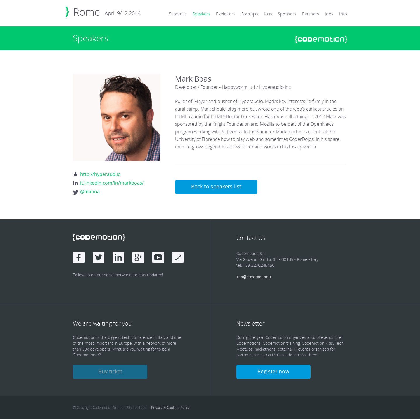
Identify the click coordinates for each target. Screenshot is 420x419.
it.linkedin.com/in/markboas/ (112, 183)
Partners (310, 14)
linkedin (118, 257)
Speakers (201, 14)
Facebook (79, 257)
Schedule (178, 14)
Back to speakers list (216, 186)
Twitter (98, 257)
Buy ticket (110, 371)
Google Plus (138, 257)
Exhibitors (225, 14)
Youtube (158, 257)
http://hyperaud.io (100, 174)
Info (343, 14)
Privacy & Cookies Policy (170, 407)
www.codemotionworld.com (321, 39)
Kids (268, 14)
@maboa (90, 191)
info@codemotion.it (254, 277)
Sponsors (287, 14)
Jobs (329, 14)
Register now (273, 371)
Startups (249, 14)
